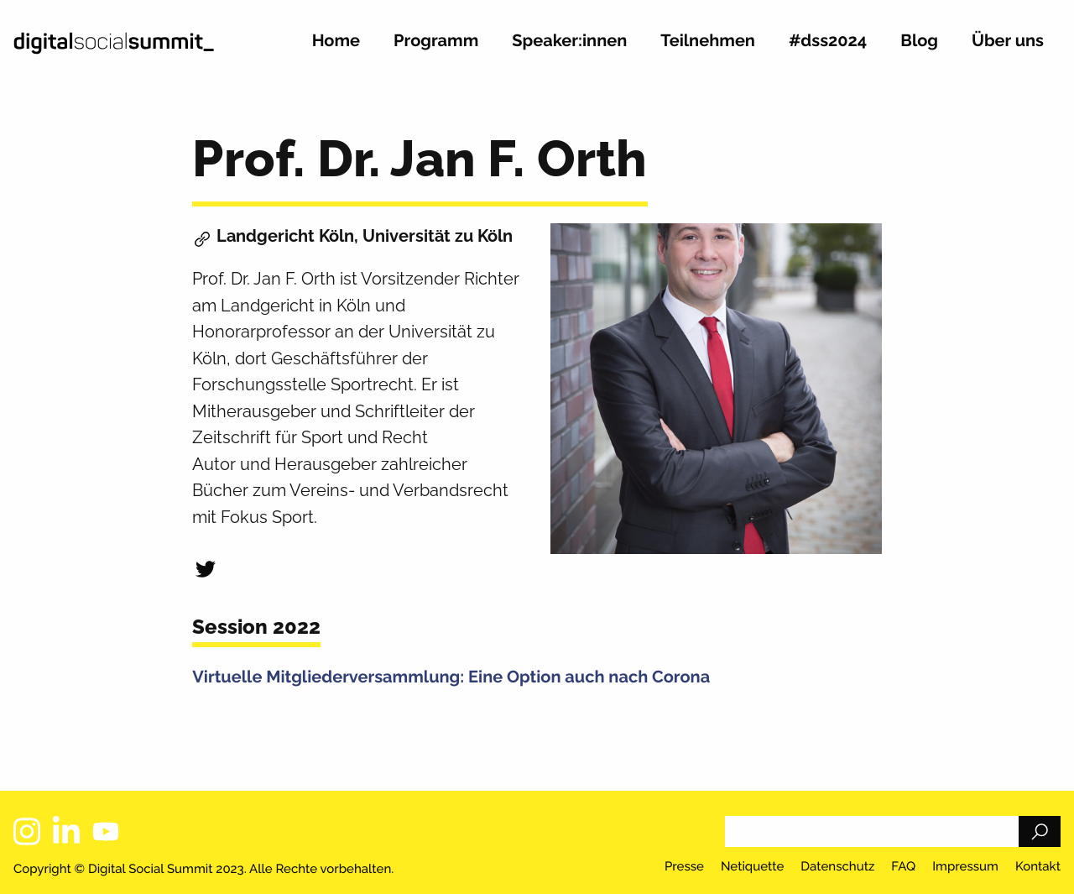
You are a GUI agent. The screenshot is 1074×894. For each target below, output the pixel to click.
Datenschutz (837, 867)
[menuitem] (336, 47)
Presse (684, 867)
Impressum (965, 867)
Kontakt (1038, 867)
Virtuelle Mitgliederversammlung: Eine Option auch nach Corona (451, 677)
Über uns (1008, 41)
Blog (919, 41)
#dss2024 (828, 41)
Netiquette (752, 867)
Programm (436, 41)
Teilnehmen (707, 41)
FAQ (903, 867)
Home (336, 41)
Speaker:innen (569, 41)
